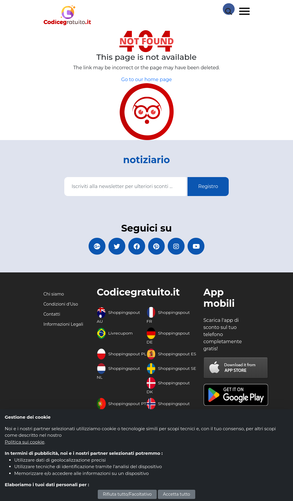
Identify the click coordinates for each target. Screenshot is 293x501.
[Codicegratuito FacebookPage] (136, 247)
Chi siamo (54, 295)
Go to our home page (146, 79)
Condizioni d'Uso (61, 305)
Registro (208, 186)
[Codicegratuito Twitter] (115, 247)
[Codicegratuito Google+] (95, 247)
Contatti (52, 315)
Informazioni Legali (63, 325)
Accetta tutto (176, 494)
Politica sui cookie (24, 442)
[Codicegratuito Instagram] (178, 247)
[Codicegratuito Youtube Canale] (198, 247)
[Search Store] (229, 9)
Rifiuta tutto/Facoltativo (127, 494)
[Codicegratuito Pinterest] (157, 247)
